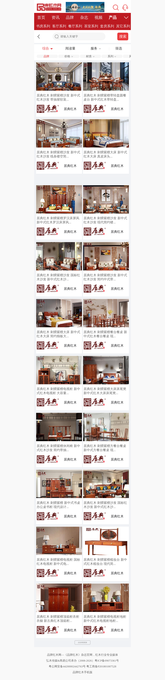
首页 (41, 17)
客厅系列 (59, 26)
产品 (113, 17)
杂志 (84, 17)
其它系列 (123, 26)
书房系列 (43, 26)
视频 (98, 17)
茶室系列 (91, 26)
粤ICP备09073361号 (107, 660)
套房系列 (107, 26)
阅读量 (70, 48)
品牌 (70, 17)
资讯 (56, 17)
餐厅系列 (75, 26)
